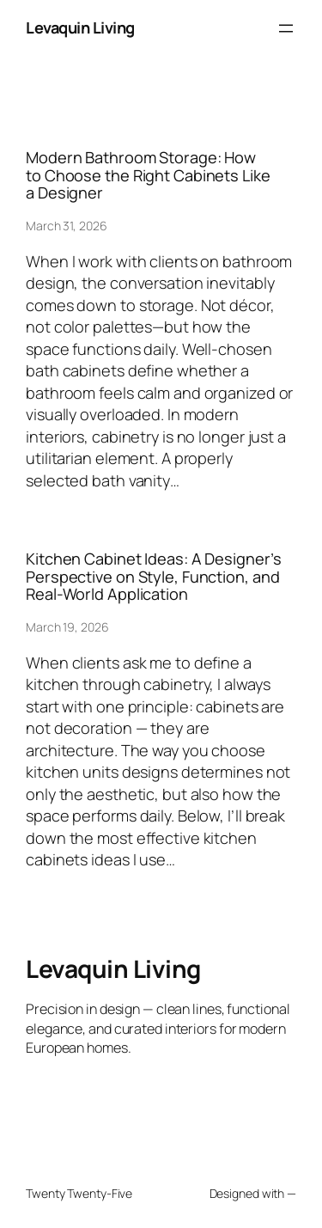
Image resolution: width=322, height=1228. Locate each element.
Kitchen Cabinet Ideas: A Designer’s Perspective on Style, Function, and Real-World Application (154, 576)
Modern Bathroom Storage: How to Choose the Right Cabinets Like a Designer (148, 175)
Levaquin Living (80, 27)
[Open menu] (286, 28)
